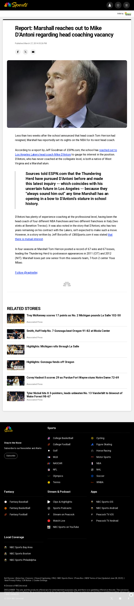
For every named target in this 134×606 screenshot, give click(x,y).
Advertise (20, 578)
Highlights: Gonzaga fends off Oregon (50, 362)
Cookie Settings (40, 580)
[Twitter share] (25, 52)
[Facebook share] (18, 52)
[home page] (16, 5)
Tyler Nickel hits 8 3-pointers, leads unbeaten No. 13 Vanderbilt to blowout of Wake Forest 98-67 (74, 394)
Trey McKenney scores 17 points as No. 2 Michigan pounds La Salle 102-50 (74, 315)
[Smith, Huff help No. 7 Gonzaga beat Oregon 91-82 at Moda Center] (15, 334)
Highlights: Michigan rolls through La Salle (53, 346)
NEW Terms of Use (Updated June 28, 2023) (104, 578)
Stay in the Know (12, 442)
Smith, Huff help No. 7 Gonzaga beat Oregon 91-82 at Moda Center (68, 330)
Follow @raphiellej (26, 272)
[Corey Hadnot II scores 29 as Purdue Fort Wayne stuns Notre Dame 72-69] (15, 381)
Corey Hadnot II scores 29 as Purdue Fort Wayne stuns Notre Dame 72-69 (73, 377)
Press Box (79, 578)
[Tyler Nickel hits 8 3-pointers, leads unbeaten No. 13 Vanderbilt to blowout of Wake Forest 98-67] (15, 396)
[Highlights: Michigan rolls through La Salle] (15, 350)
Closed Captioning (43, 578)
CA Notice (27, 580)
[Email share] (33, 52)
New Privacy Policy (13, 580)
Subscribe (10, 455)
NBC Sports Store (65, 578)
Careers (29, 578)
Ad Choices (9, 578)
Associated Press (35, 322)
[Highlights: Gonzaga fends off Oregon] (15, 365)
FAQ (54, 578)
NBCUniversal (21, 586)
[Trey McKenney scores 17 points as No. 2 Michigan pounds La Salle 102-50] (15, 319)
